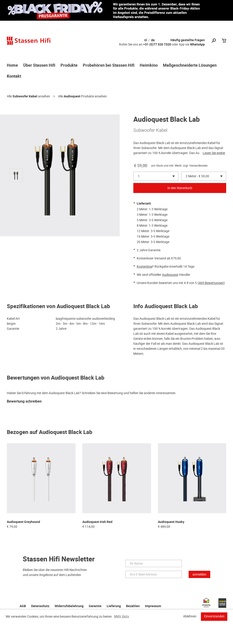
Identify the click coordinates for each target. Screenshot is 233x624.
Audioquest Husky (171, 522)
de (153, 40)
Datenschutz (40, 606)
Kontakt (14, 76)
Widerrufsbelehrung (69, 606)
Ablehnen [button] (189, 616)
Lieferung (114, 606)
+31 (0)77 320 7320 (157, 44)
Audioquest (72, 96)
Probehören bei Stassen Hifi (108, 65)
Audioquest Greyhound (23, 522)
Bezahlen (133, 606)
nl (145, 40)
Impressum (153, 606)
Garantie (95, 606)
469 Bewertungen (211, 283)
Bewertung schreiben (24, 401)
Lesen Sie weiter (214, 153)
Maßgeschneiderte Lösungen (190, 65)
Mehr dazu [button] (121, 616)
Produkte (69, 65)
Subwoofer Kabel (25, 96)
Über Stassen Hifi (39, 65)
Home (12, 65)
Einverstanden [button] (214, 616)
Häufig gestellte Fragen (187, 40)
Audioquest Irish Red (97, 522)
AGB (23, 606)
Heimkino (149, 65)
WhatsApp (197, 44)
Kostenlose (144, 266)
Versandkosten (198, 165)
